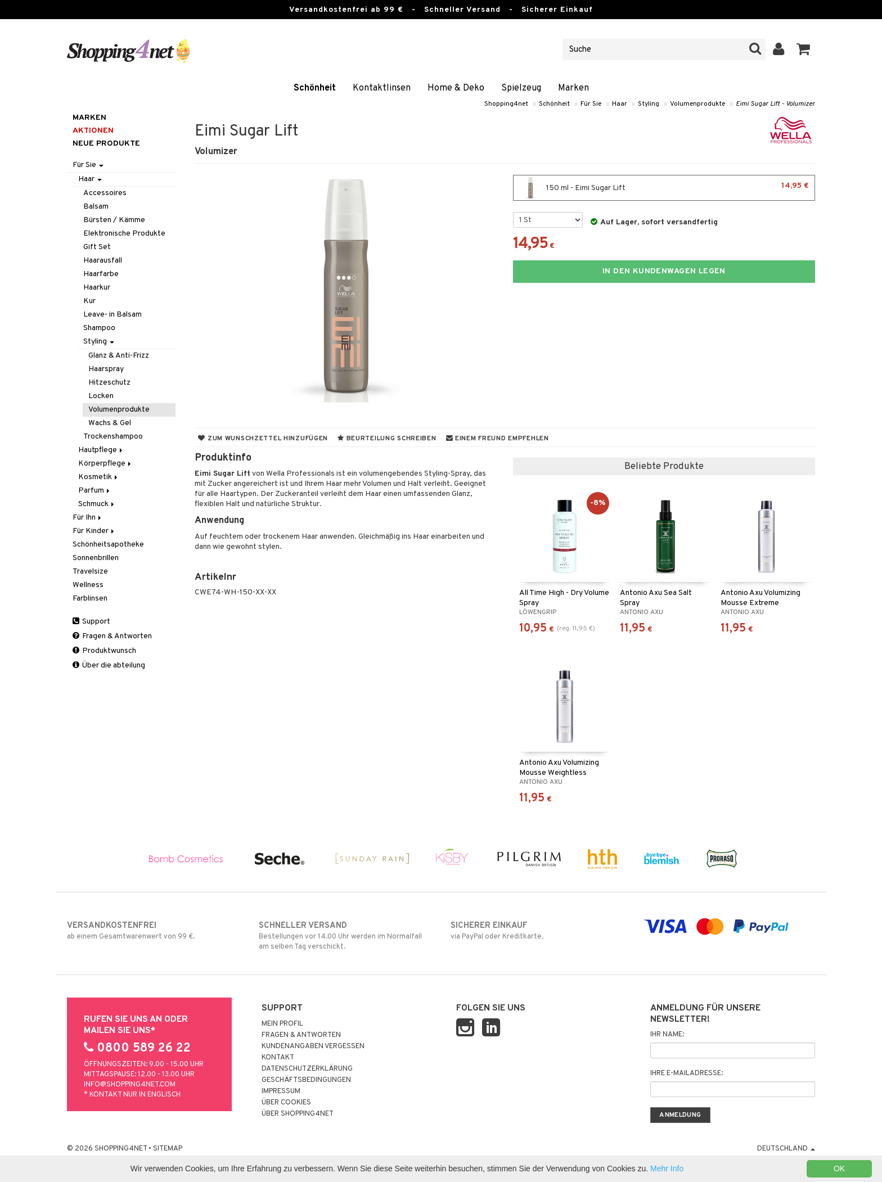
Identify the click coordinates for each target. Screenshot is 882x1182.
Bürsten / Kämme (114, 220)
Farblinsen (90, 598)
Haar (619, 104)
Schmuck (97, 504)
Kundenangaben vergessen (313, 1046)
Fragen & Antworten (112, 636)
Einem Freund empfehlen (497, 438)
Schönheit (315, 88)
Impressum (281, 1091)
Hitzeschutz (109, 382)
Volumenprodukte (697, 104)
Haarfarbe (101, 274)
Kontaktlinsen (382, 88)
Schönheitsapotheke (108, 544)
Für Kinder (94, 531)
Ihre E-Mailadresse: (686, 1073)
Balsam (96, 206)
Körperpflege (105, 463)
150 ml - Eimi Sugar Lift (664, 188)
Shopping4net (506, 104)
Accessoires (105, 193)
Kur (89, 301)
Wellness (88, 585)
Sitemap (167, 1148)
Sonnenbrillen (96, 558)
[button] (803, 49)
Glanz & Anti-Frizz (118, 355)
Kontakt (278, 1057)
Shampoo (99, 328)
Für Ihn (88, 517)
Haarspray (106, 369)
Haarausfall (102, 260)
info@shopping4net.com (130, 1084)
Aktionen (93, 131)
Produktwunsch (104, 651)
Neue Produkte (106, 143)
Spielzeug (521, 88)
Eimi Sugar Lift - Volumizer (775, 104)
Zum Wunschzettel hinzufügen (263, 438)
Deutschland (786, 1148)
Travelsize (90, 571)
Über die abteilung (109, 665)
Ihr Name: (667, 1034)
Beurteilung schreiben (387, 438)
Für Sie (590, 104)
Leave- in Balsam (112, 314)
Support (91, 621)
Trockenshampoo (113, 436)
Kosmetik (98, 477)
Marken (573, 88)
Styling (648, 104)
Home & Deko (456, 88)
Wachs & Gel (109, 423)
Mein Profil (282, 1023)
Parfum (94, 490)
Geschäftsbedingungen (306, 1080)
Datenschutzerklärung (307, 1068)
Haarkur (96, 287)
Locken (101, 396)
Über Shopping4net (298, 1113)
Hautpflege (101, 450)
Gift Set (97, 247)
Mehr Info (666, 1168)
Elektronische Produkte (124, 233)
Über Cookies (286, 1102)
